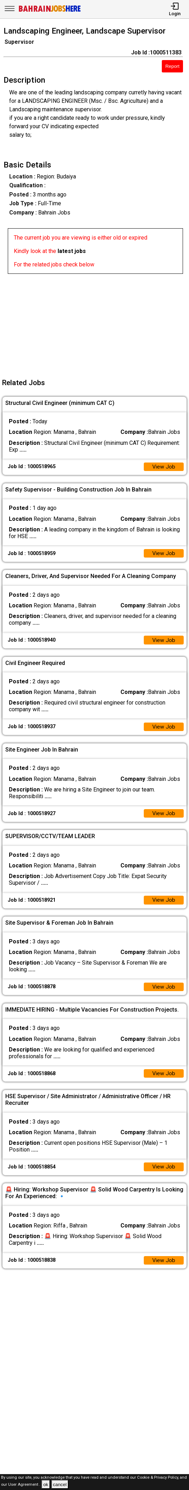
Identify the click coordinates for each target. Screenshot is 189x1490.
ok (45, 1484)
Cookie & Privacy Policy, (158, 1477)
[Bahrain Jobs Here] (50, 11)
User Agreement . (24, 1485)
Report (172, 66)
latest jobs (72, 251)
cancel (60, 1484)
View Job (163, 467)
